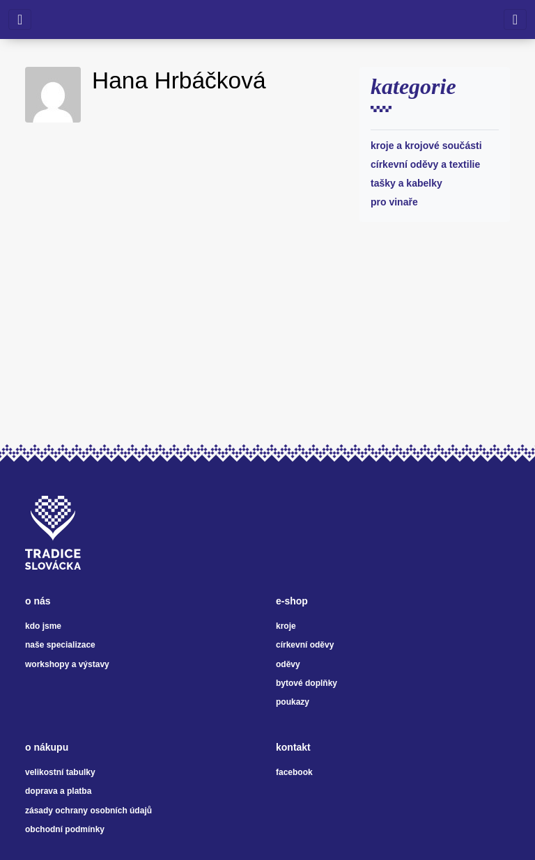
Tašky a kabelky (406, 183)
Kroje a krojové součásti (426, 145)
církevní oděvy (305, 645)
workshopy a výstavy (67, 664)
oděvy (288, 664)
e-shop (292, 601)
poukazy (292, 702)
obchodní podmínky (64, 829)
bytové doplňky (306, 683)
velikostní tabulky (60, 772)
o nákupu (46, 747)
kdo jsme (43, 626)
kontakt (293, 747)
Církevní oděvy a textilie (425, 164)
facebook (294, 772)
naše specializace (60, 645)
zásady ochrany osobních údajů (88, 810)
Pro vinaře (394, 202)
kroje (286, 626)
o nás (38, 601)
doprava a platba (58, 791)
